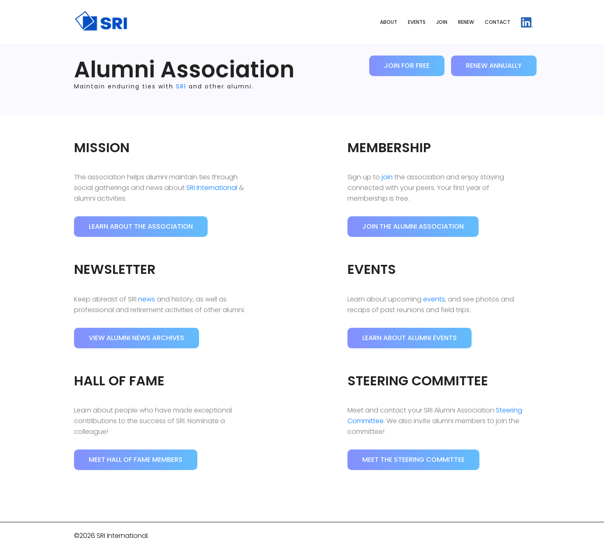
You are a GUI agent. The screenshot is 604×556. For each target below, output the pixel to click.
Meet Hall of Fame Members (136, 459)
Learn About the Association (141, 226)
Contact (497, 22)
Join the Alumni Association (413, 226)
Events (417, 22)
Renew (466, 22)
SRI (181, 86)
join (387, 177)
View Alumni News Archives (136, 338)
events (434, 299)
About (388, 22)
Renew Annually (494, 65)
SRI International (211, 187)
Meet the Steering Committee (413, 459)
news (146, 299)
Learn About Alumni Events (409, 338)
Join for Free (407, 65)
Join (441, 22)
